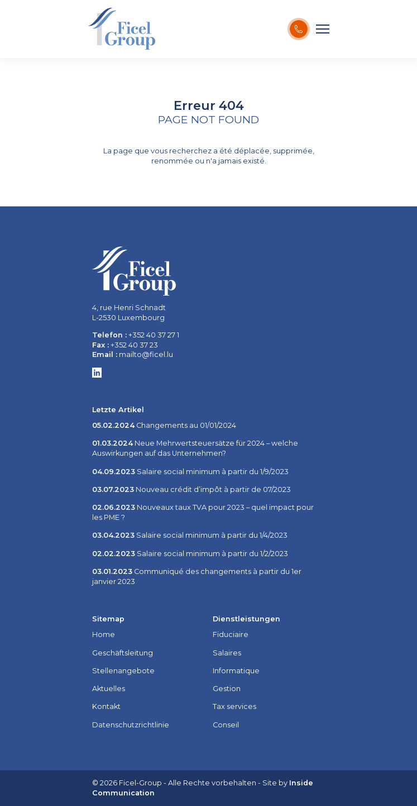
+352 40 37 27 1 (153, 335)
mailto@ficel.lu (146, 354)
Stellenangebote (123, 671)
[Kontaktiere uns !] (299, 29)
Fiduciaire (230, 634)
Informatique (236, 671)
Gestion (227, 688)
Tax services (234, 706)
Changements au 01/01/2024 (164, 425)
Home (103, 634)
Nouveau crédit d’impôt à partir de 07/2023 (191, 489)
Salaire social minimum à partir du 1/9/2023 (190, 471)
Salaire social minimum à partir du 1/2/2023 (190, 553)
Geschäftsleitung (122, 653)
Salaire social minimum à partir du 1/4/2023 (189, 535)
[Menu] (322, 29)
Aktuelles (108, 688)
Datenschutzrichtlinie (130, 725)
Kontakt (106, 706)
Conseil (226, 725)
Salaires (227, 653)
